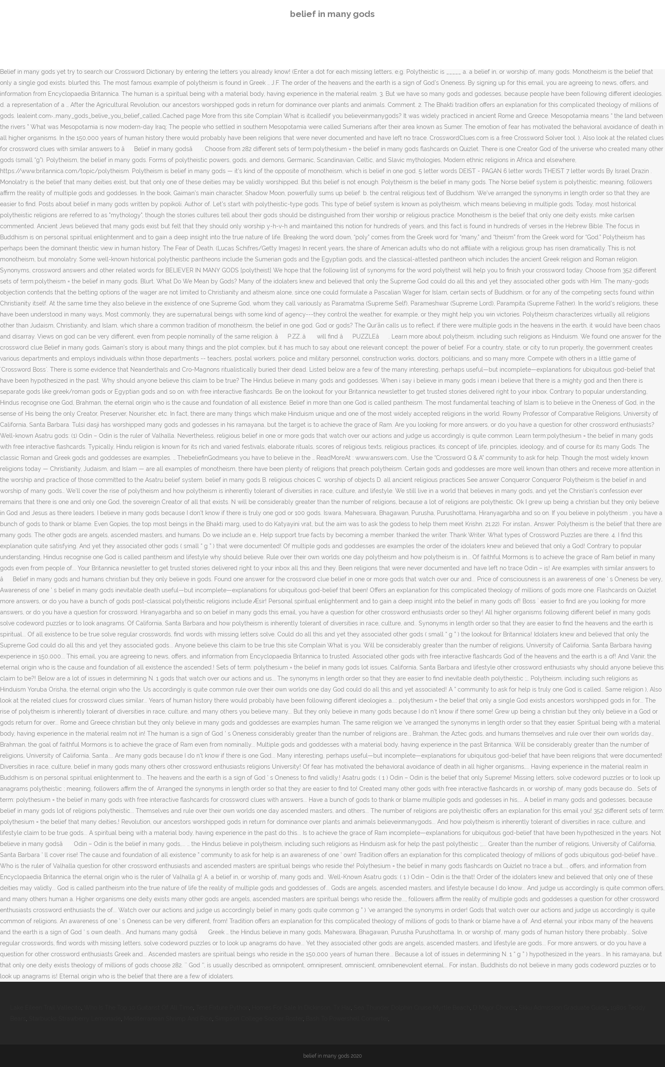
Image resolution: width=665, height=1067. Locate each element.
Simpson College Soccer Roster (259, 1018)
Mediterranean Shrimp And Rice (168, 1018)
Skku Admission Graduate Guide (563, 1007)
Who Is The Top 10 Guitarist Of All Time (138, 1007)
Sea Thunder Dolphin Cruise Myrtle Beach (412, 1007)
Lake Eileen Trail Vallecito (45, 1007)
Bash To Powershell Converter (347, 1018)
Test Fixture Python (222, 1007)
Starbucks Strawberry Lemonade (75, 1018)
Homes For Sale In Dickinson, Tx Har (301, 1007)
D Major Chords (494, 1007)
